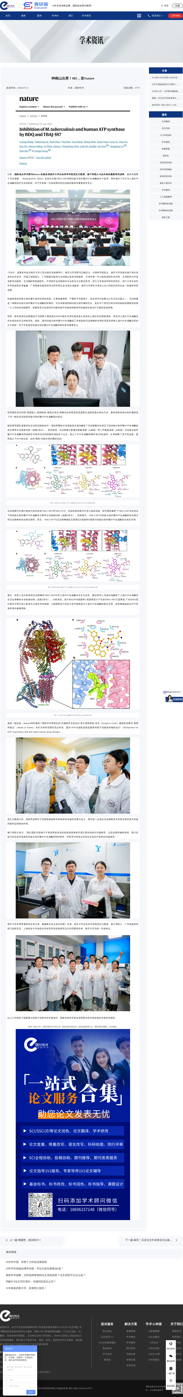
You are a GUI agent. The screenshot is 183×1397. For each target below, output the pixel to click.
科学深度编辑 (166, 169)
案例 (39, 15)
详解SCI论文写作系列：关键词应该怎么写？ (31, 1281)
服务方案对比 (166, 183)
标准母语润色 (166, 176)
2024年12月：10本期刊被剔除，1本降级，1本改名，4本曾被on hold (166, 91)
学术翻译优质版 (166, 210)
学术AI (55, 15)
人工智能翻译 (166, 197)
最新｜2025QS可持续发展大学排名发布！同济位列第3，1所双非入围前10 (166, 98)
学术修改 (166, 142)
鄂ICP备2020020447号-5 (81, 1388)
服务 (23, 15)
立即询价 (175, 15)
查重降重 (166, 149)
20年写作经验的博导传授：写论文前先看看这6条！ (35, 1268)
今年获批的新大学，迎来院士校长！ (26, 1288)
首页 (8, 15)
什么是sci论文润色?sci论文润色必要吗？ (166, 77)
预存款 (166, 156)
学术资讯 (86, 15)
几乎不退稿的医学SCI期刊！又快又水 (166, 84)
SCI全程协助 (165, 135)
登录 (166, 5)
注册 (177, 5)
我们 (70, 15)
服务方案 (166, 217)
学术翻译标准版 (166, 204)
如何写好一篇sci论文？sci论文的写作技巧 (166, 105)
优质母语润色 (166, 163)
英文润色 (166, 128)
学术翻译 (166, 121)
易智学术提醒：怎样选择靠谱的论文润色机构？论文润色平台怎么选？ (45, 1275)
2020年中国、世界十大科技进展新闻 (26, 1262)
